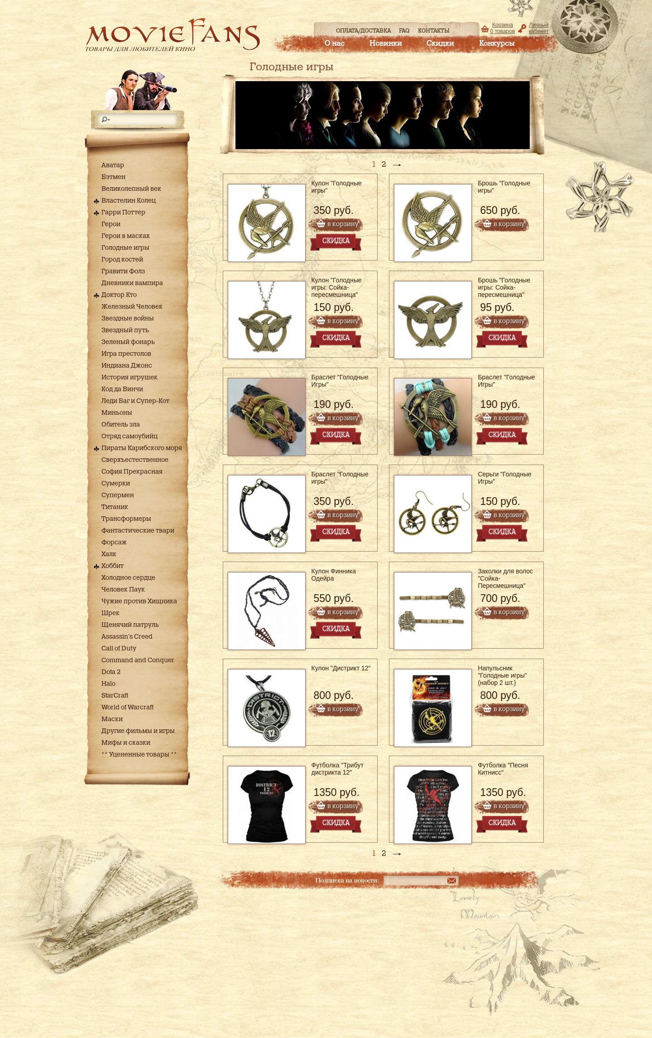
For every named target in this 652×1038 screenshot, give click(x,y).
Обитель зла (120, 425)
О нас (335, 43)
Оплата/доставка (363, 31)
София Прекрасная (132, 472)
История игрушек (129, 377)
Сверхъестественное (134, 460)
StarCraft (114, 696)
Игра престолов (126, 354)
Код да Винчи (122, 389)
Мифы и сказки (125, 743)
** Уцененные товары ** (139, 755)
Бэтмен (113, 177)
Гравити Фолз (123, 271)
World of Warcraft (127, 707)
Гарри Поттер (123, 212)
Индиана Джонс (126, 366)
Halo (108, 684)
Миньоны (116, 413)
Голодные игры (125, 248)
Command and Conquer (137, 660)
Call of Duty (118, 648)
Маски (112, 719)
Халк (108, 554)
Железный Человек (132, 307)
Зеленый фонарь (128, 342)
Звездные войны (127, 318)
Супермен (117, 495)
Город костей (122, 260)
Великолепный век (131, 189)
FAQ (404, 31)
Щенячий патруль (130, 625)
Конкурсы (496, 43)
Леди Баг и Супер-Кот (135, 401)
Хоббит (112, 566)
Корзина (502, 28)
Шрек (110, 613)
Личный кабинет (539, 28)
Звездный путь (125, 330)
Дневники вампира (132, 283)
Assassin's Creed (127, 637)
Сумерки (115, 483)
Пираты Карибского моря (141, 448)
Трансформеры (126, 519)
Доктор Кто (119, 295)
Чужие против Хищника (139, 601)
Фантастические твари (137, 531)
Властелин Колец (128, 201)
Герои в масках (125, 236)
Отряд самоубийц (129, 436)
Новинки (385, 43)
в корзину (343, 224)
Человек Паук (123, 590)
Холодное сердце (128, 578)
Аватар (112, 165)
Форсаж (114, 542)
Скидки (440, 43)
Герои (110, 224)
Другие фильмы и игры (138, 731)
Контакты (434, 31)
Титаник (114, 507)
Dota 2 (110, 672)
